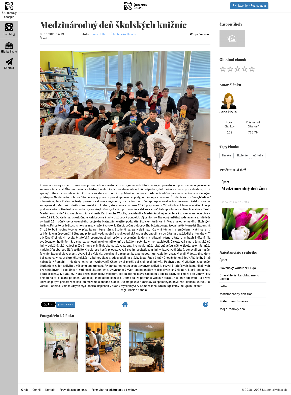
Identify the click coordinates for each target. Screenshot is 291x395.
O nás (24, 390)
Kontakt (9, 64)
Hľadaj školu (9, 47)
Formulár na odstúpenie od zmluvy (114, 390)
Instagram (65, 304)
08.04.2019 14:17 (231, 202)
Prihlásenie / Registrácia (249, 5)
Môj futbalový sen (232, 309)
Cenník (36, 390)
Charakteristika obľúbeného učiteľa (239, 277)
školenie (242, 155)
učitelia (258, 155)
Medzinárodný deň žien (244, 188)
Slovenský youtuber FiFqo (238, 268)
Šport (43, 38)
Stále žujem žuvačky (234, 301)
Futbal (224, 286)
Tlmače (226, 155)
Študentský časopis (9, 10)
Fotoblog (9, 29)
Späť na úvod (200, 34)
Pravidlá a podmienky (73, 390)
